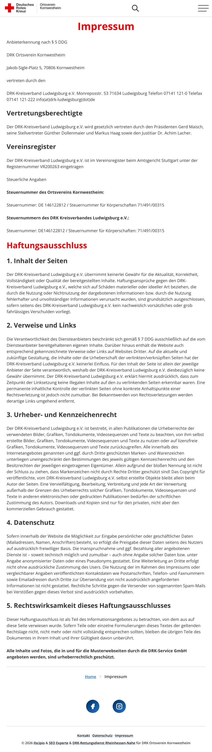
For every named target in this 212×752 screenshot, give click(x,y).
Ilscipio (39, 743)
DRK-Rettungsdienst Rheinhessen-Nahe (103, 743)
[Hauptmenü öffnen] (203, 8)
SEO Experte (58, 743)
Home (91, 676)
